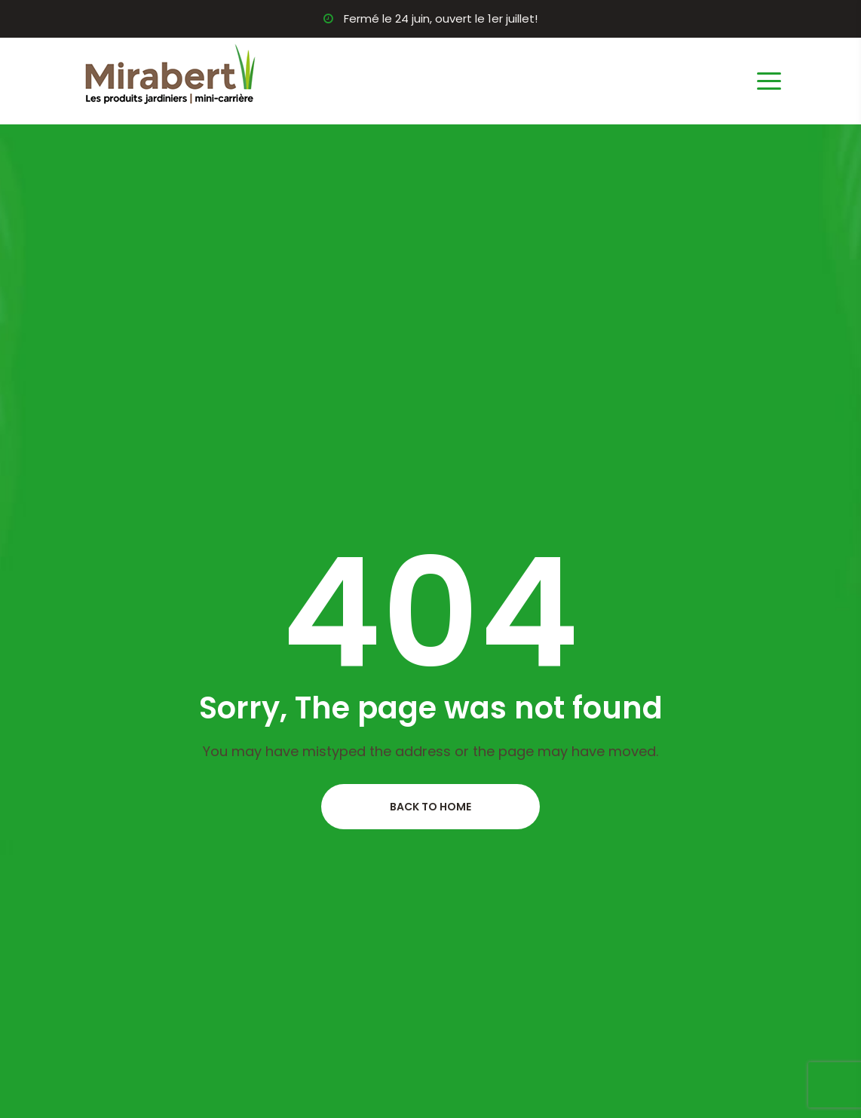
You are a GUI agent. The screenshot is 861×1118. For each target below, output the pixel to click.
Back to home (430, 806)
